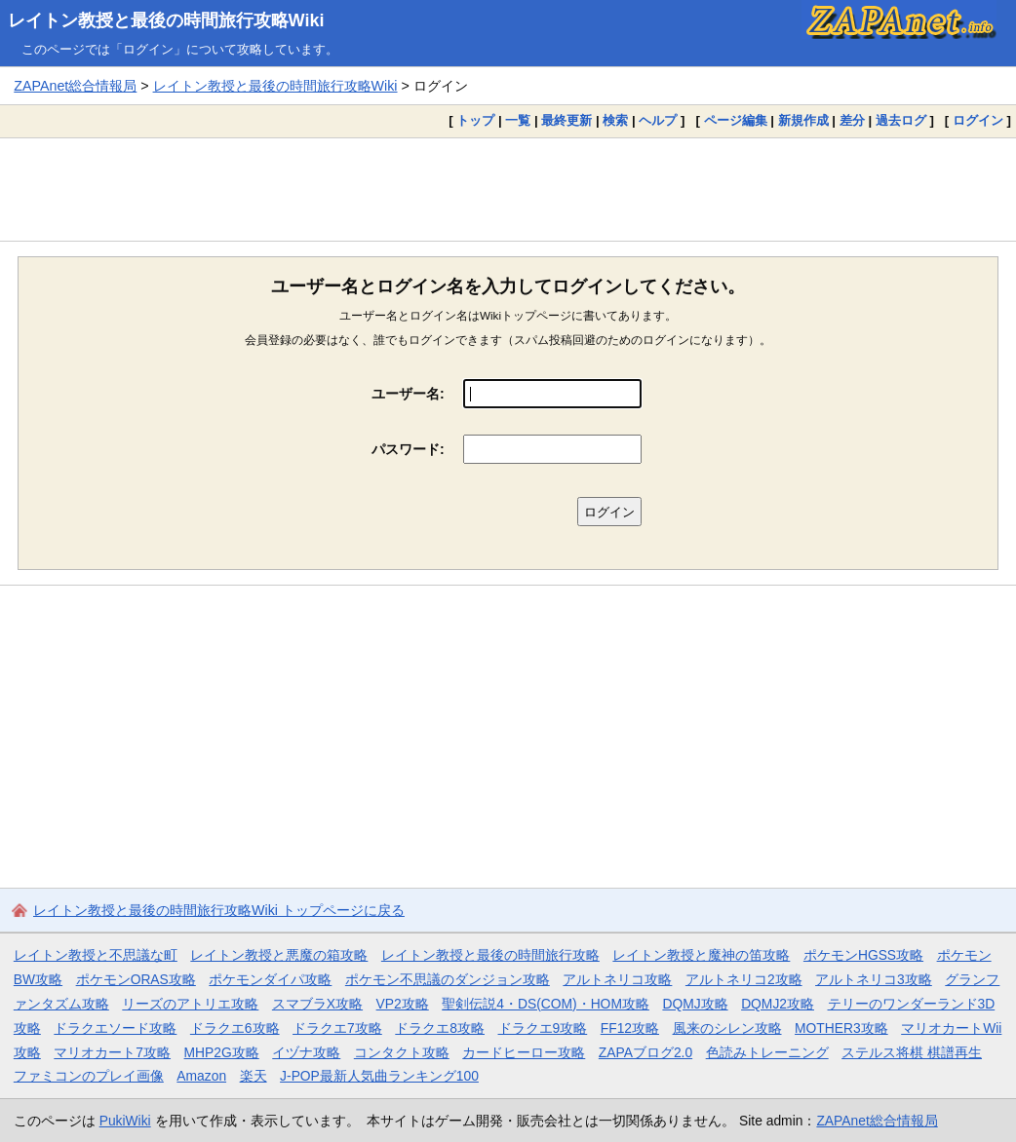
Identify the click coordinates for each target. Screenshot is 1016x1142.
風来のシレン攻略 (727, 1028)
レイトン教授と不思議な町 (95, 955)
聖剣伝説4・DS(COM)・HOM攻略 (545, 1003)
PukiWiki (125, 1120)
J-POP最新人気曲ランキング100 (379, 1076)
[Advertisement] (508, 189)
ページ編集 (735, 120)
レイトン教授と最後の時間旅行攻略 (490, 955)
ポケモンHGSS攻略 (863, 955)
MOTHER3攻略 (841, 1028)
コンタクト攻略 (401, 1052)
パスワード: (408, 449)
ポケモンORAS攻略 (136, 979)
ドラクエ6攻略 (235, 1028)
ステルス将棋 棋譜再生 (911, 1052)
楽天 (253, 1076)
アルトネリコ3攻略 (873, 979)
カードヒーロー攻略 (523, 1052)
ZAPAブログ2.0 (645, 1052)
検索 (615, 120)
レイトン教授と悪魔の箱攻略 (279, 955)
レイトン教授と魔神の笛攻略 (701, 955)
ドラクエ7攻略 (337, 1028)
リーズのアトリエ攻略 (190, 1003)
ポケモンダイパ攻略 (270, 979)
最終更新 (566, 120)
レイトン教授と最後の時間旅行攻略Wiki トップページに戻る (219, 910)
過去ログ (901, 120)
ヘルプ (658, 120)
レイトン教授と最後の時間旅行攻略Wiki (166, 20)
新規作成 (803, 120)
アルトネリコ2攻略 (743, 979)
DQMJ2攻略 (777, 1003)
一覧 (517, 120)
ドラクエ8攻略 (440, 1028)
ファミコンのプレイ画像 (89, 1076)
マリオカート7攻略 (112, 1052)
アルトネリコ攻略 (617, 979)
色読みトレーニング (767, 1052)
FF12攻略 (630, 1028)
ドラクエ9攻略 (543, 1028)
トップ (475, 120)
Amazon (201, 1076)
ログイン (978, 120)
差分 (852, 120)
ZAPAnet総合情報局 (75, 86)
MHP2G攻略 (221, 1052)
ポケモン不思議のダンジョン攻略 (447, 979)
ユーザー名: (408, 393)
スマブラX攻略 (317, 1003)
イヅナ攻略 (306, 1052)
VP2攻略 (402, 1003)
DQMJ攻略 (694, 1003)
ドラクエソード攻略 (115, 1028)
